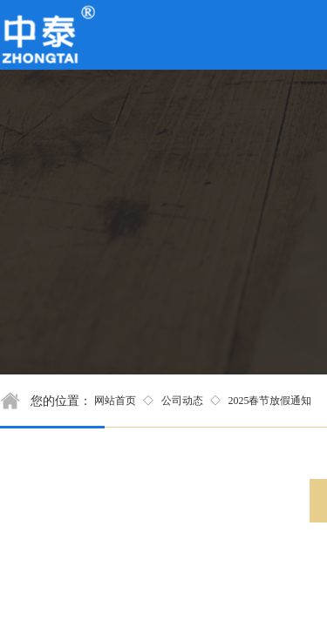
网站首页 (115, 400)
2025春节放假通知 (269, 400)
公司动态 (182, 400)
